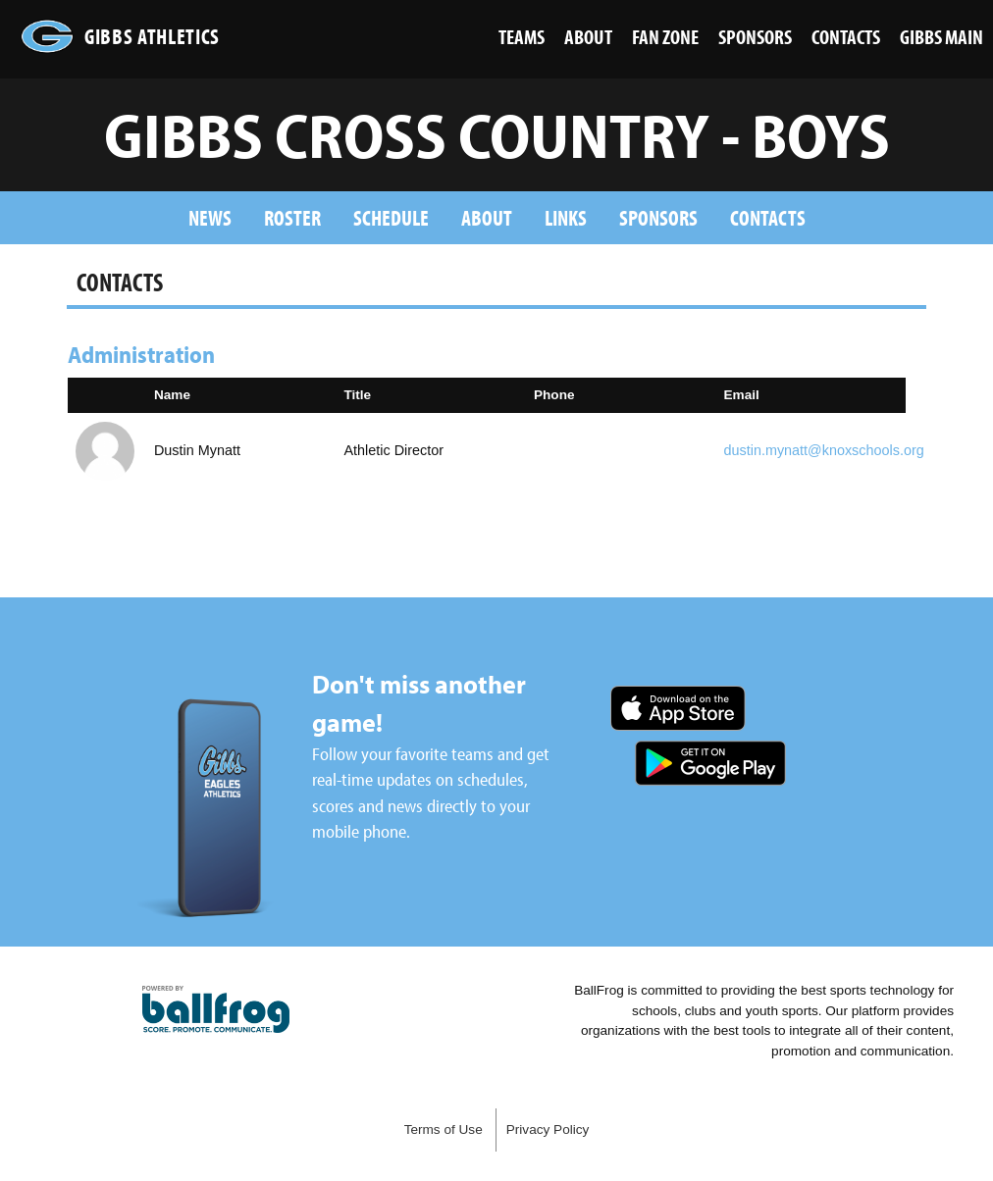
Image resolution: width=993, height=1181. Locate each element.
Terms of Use (443, 1129)
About (486, 217)
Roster (292, 217)
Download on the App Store (678, 708)
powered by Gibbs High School (215, 1009)
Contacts (768, 217)
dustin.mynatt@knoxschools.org (824, 450)
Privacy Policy (548, 1129)
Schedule (391, 217)
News (210, 217)
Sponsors (658, 217)
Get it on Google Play (710, 763)
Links (566, 217)
